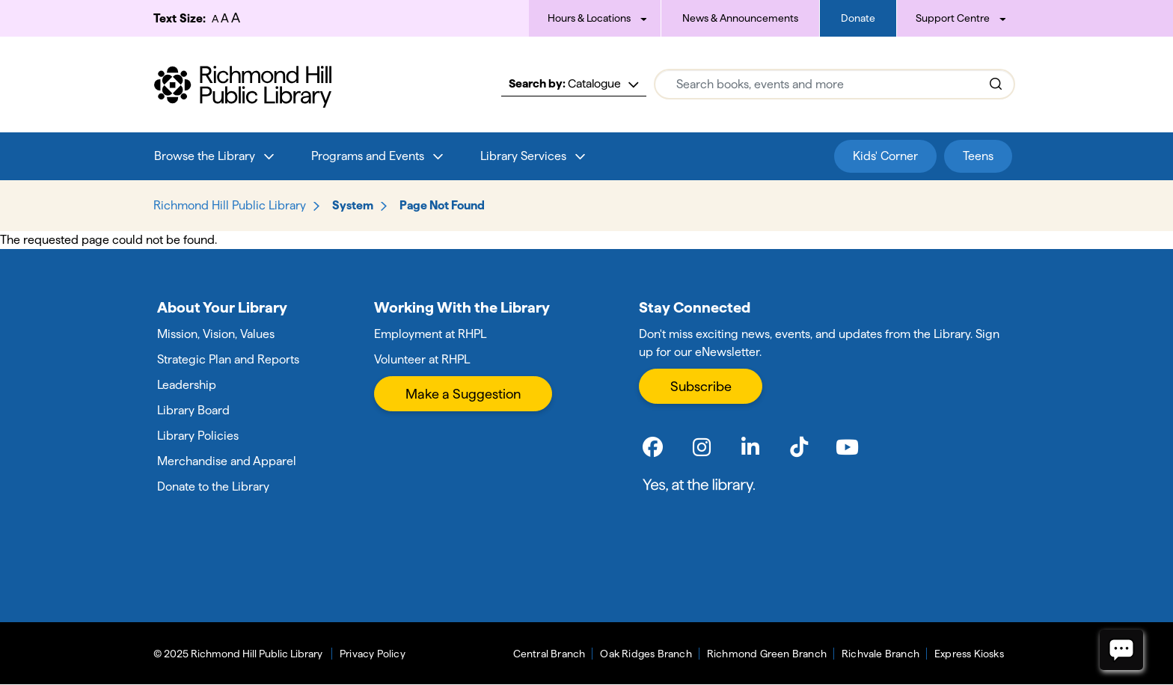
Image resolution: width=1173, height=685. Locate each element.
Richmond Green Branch (767, 654)
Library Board (193, 410)
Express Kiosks (969, 654)
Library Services (523, 156)
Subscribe (701, 386)
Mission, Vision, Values (216, 334)
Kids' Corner (885, 156)
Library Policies (198, 435)
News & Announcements (740, 18)
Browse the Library (204, 156)
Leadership (186, 384)
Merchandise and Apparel (226, 461)
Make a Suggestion (463, 394)
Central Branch (549, 654)
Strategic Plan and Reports (228, 359)
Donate (858, 18)
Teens (978, 156)
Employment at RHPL (430, 334)
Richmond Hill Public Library (229, 205)
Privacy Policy (372, 654)
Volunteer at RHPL (422, 359)
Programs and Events (367, 156)
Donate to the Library (213, 486)
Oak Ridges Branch (645, 654)
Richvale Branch (880, 654)
